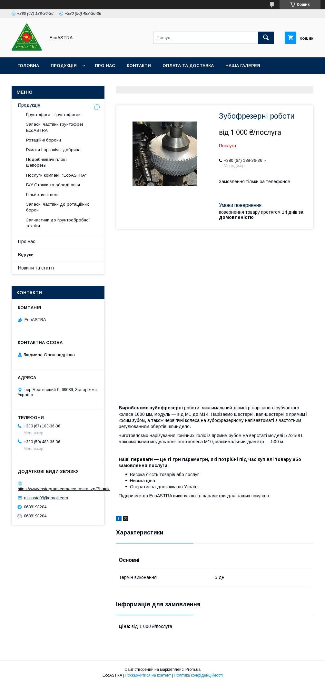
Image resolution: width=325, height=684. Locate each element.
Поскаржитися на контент (148, 675)
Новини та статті (36, 267)
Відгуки (26, 254)
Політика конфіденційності (198, 675)
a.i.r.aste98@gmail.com (46, 497)
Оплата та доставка (188, 65)
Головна (28, 65)
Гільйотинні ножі (42, 194)
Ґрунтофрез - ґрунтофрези (53, 114)
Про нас (105, 65)
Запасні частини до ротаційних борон (57, 207)
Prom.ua (193, 669)
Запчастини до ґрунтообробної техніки (58, 223)
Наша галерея (242, 65)
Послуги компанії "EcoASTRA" (56, 175)
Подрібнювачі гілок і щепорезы (46, 162)
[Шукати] (266, 38)
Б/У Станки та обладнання (53, 184)
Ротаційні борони (43, 140)
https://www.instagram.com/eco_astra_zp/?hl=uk (64, 488)
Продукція (64, 65)
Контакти (139, 65)
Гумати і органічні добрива (53, 149)
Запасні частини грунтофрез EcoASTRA (55, 127)
